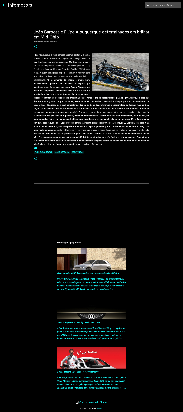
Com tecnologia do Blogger (91, 402)
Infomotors (20, 4)
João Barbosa (62, 152)
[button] (35, 47)
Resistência (77, 152)
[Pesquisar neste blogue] (166, 5)
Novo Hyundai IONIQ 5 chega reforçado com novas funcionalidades (88, 273)
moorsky (100, 408)
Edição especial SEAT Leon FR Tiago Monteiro (78, 372)
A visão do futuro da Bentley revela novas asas (78, 322)
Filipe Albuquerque (43, 152)
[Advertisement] (91, 212)
